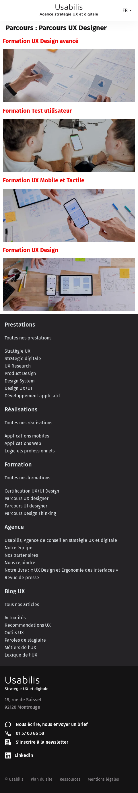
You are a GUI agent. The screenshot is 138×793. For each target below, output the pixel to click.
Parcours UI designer (26, 506)
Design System (20, 381)
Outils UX (14, 632)
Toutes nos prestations (28, 338)
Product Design (20, 373)
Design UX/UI (18, 388)
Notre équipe (18, 547)
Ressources (70, 779)
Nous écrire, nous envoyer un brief (52, 724)
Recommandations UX (28, 625)
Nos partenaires (21, 555)
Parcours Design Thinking (30, 513)
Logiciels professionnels (30, 451)
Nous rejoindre (20, 562)
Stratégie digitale (23, 358)
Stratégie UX (17, 351)
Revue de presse (22, 577)
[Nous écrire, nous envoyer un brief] (8, 724)
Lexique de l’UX (21, 655)
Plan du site (42, 779)
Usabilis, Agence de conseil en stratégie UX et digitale (61, 540)
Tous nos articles (22, 604)
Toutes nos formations (27, 478)
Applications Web (23, 443)
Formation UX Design (30, 250)
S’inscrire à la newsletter (42, 742)
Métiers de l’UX (20, 647)
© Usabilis (14, 779)
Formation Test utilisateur (37, 110)
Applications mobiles (27, 436)
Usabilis (22, 679)
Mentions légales (103, 779)
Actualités (15, 617)
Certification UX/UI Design (32, 491)
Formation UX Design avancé (40, 41)
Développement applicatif (32, 396)
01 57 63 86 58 (30, 733)
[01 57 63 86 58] (8, 733)
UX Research (18, 366)
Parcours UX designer (26, 498)
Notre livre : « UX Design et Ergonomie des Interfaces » (61, 570)
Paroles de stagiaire (25, 640)
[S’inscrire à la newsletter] (8, 742)
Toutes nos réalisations (28, 422)
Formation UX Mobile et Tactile (43, 180)
